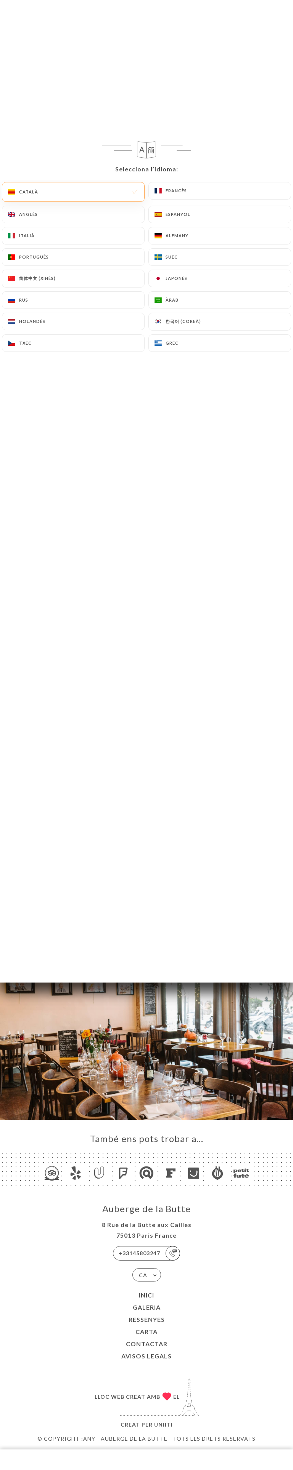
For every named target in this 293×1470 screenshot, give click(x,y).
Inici (146, 1295)
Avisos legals (146, 1356)
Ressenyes (147, 1319)
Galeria (147, 1307)
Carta (146, 1331)
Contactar (146, 1343)
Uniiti (163, 1424)
